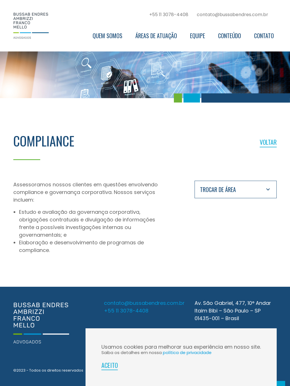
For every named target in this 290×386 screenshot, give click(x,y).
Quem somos (107, 35)
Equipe (197, 35)
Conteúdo (229, 35)
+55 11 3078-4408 (168, 14)
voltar (268, 141)
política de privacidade (187, 352)
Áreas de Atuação (156, 35)
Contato (264, 35)
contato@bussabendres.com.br (232, 14)
